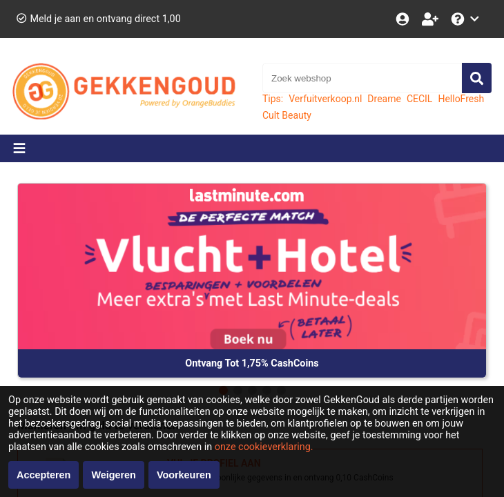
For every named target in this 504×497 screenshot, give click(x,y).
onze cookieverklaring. (264, 447)
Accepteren (43, 474)
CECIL (420, 98)
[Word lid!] (431, 19)
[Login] (404, 19)
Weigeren (113, 474)
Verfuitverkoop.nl (325, 98)
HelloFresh (461, 98)
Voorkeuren (184, 474)
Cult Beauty (286, 115)
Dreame (384, 98)
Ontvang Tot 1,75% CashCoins (251, 363)
